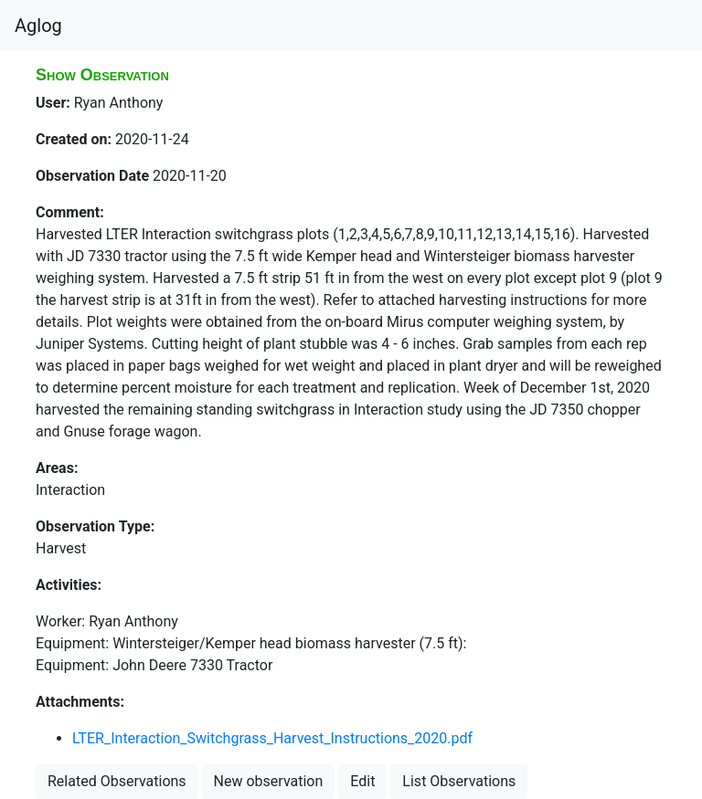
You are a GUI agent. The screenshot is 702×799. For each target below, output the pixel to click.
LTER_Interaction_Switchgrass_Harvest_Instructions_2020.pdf (272, 738)
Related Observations (117, 781)
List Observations (459, 781)
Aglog (38, 26)
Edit (362, 781)
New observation (269, 781)
